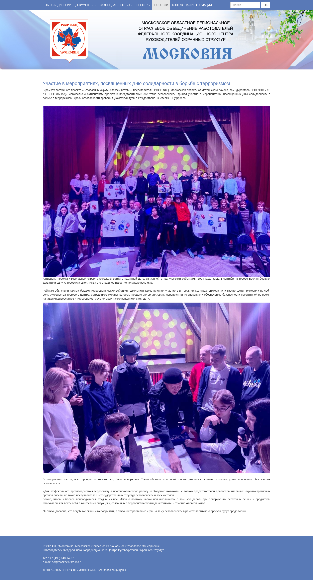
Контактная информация (192, 5)
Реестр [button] (143, 5)
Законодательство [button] (116, 5)
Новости (161, 5)
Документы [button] (85, 5)
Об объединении (58, 5)
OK (266, 5)
